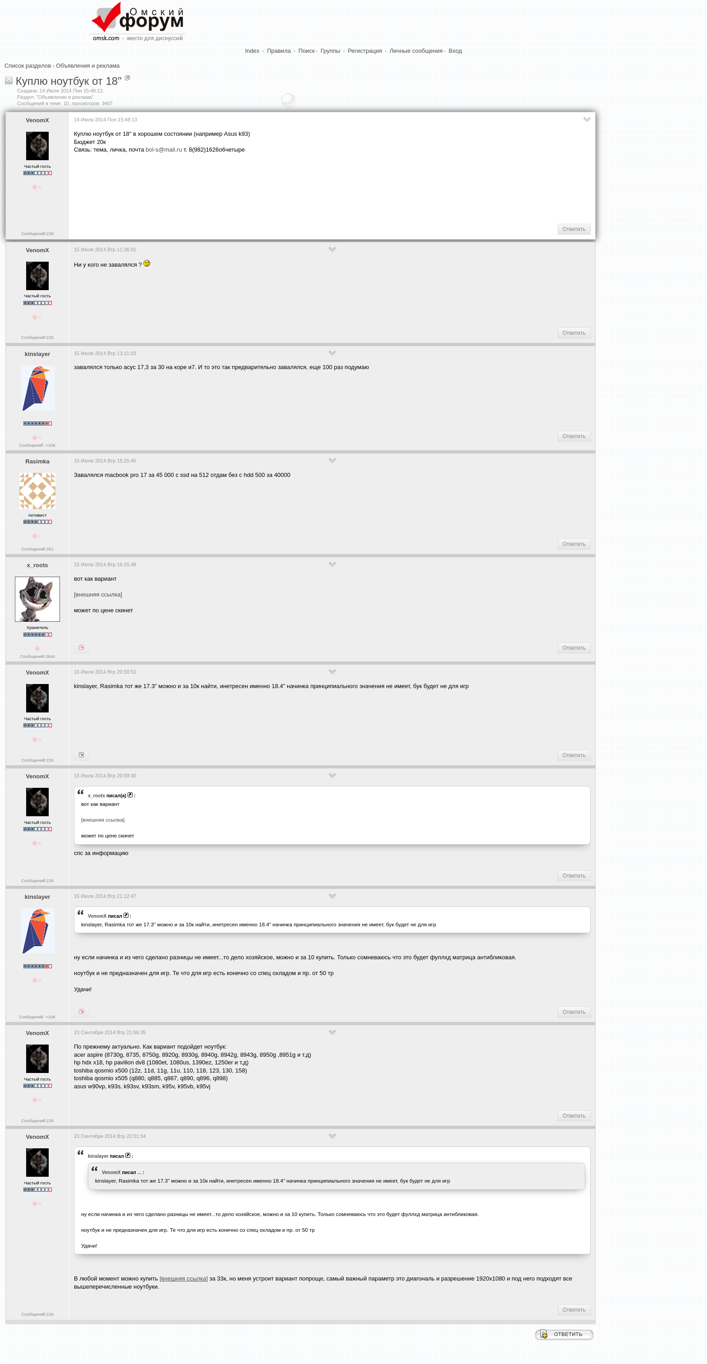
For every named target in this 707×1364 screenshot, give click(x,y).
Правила (279, 50)
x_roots (37, 565)
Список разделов (28, 65)
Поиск (306, 50)
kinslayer (37, 354)
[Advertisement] (238, 187)
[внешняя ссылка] (98, 594)
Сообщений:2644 (37, 656)
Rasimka (37, 461)
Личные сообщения (416, 50)
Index (252, 50)
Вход (455, 50)
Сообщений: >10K (37, 445)
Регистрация (365, 50)
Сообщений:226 (37, 233)
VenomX (37, 120)
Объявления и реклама (87, 65)
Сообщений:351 (37, 548)
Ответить (574, 229)
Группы (330, 50)
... (140, 1172)
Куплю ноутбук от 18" (69, 81)
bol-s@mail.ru (164, 149)
